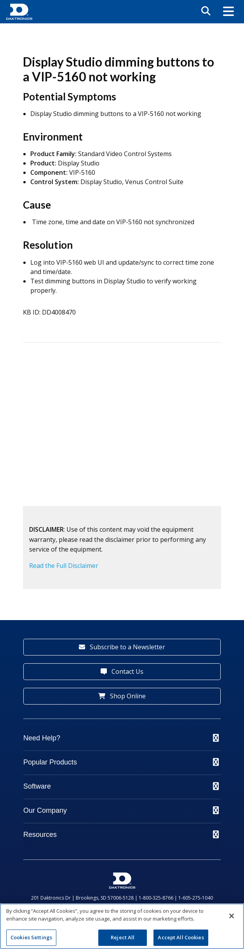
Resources (121, 834)
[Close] (231, 915)
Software (121, 786)
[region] (122, 926)
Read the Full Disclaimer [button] (63, 565)
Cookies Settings (31, 937)
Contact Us (122, 671)
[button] (228, 12)
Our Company (121, 810)
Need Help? (121, 738)
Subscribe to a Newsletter (122, 647)
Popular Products (121, 762)
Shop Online (122, 696)
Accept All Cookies (181, 937)
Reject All (122, 937)
